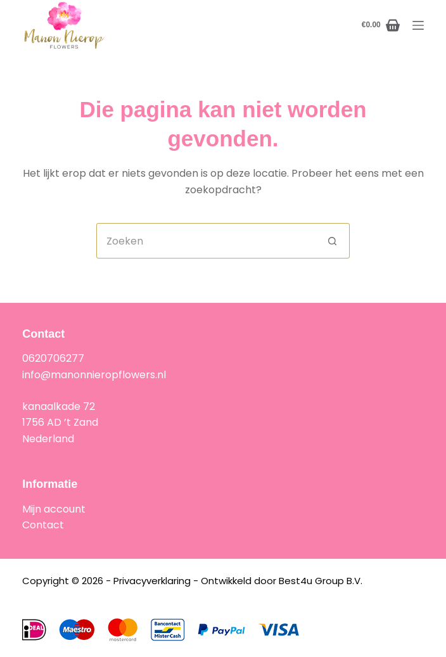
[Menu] (418, 25)
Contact (43, 525)
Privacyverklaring (152, 580)
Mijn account (54, 509)
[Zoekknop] (332, 241)
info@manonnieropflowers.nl (94, 374)
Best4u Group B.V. (320, 580)
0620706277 (53, 358)
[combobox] (206, 240)
